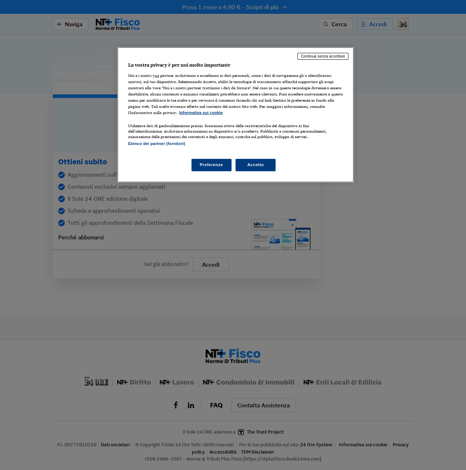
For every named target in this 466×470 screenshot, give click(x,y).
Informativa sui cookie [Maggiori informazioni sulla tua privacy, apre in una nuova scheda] (201, 112)
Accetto (255, 164)
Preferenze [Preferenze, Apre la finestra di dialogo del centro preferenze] (211, 164)
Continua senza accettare (323, 56)
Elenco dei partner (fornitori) (156, 143)
